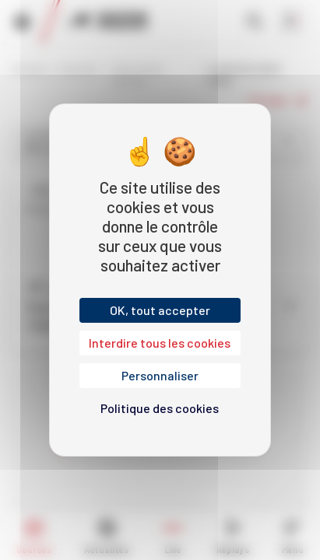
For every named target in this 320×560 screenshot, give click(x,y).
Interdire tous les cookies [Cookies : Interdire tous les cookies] (159, 342)
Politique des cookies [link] (159, 408)
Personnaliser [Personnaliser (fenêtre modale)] (160, 375)
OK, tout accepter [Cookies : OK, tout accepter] (160, 310)
